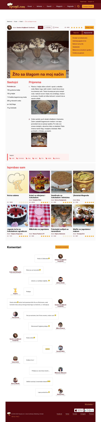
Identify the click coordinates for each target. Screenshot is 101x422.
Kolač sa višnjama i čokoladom (39, 187)
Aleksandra (60, 394)
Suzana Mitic (60, 351)
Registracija (83, 1)
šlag (29, 158)
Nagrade (70, 6)
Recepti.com (16, 6)
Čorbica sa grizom (78, 53)
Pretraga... (78, 6)
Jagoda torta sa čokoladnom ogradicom (17, 221)
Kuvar (30, 6)
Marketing (36, 414)
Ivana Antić (15, 362)
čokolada (21, 158)
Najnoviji (76, 32)
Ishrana (39, 6)
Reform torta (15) (78, 44)
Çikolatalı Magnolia (83, 187)
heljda (49, 158)
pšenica (57, 158)
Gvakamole (76, 47)
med (36, 158)
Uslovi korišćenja (29, 414)
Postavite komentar (62, 247)
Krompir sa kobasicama (80, 38)
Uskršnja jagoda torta (79, 41)
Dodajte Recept (88, 6)
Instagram (83, 414)
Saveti (49, 6)
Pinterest (91, 414)
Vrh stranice (89, 404)
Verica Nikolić (15, 383)
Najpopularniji (88, 32)
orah (13, 158)
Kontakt (41, 414)
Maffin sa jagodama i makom (83, 221)
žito (42, 158)
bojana (15, 293)
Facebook (59, 414)
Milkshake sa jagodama (39, 221)
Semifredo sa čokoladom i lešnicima (61, 187)
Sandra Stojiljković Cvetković (26, 27)
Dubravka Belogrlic (15, 272)
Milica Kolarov (60, 328)
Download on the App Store (79, 410)
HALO (17, 416)
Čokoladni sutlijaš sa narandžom (61, 221)
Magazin (59, 6)
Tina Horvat (15, 317)
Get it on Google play (89, 410)
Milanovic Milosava (60, 372)
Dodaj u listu (89, 27)
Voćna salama (17, 187)
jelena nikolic (60, 282)
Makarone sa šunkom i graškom (82, 50)
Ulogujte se (91, 1)
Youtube (75, 414)
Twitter (67, 414)
